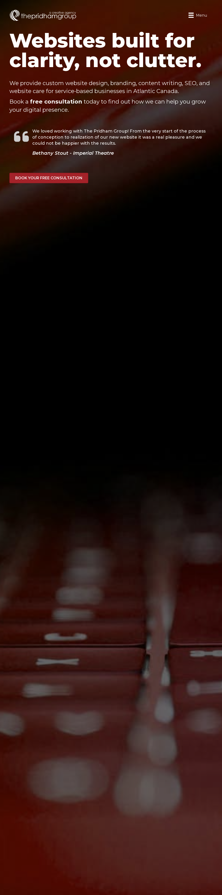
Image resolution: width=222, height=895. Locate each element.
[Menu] (198, 15)
